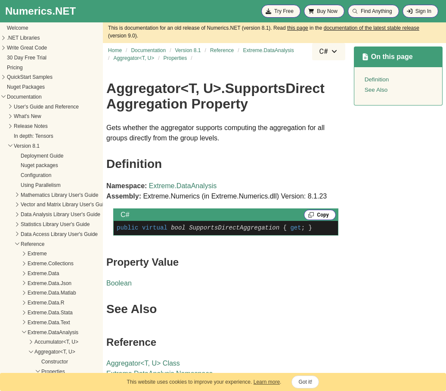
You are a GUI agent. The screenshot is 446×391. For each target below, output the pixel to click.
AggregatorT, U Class (143, 363)
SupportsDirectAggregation (37, 303)
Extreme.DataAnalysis (183, 185)
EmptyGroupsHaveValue (34, 294)
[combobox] (328, 51)
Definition (377, 79)
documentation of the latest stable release (371, 28)
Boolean (119, 283)
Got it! (305, 382)
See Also (376, 90)
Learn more (267, 382)
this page (297, 28)
